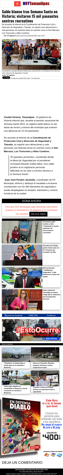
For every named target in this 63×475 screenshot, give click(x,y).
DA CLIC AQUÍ (38, 214)
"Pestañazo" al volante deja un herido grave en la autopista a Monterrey (14, 365)
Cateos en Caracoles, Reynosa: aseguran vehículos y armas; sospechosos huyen (43, 365)
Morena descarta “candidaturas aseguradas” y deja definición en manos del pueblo (51, 272)
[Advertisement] (31, 96)
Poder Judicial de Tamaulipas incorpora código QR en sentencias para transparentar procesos (51, 295)
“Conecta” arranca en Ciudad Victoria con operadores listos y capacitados (44, 390)
